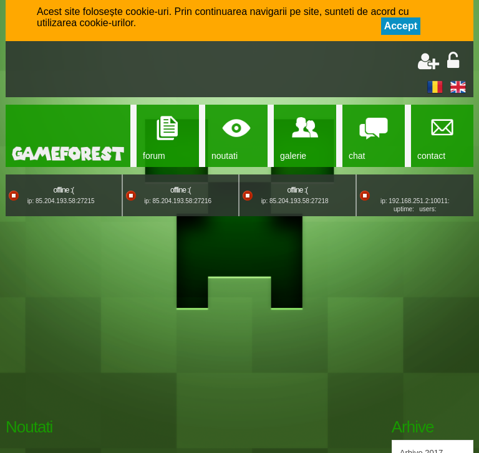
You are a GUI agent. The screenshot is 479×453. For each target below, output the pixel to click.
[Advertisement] (159, 70)
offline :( (64, 190)
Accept (400, 26)
